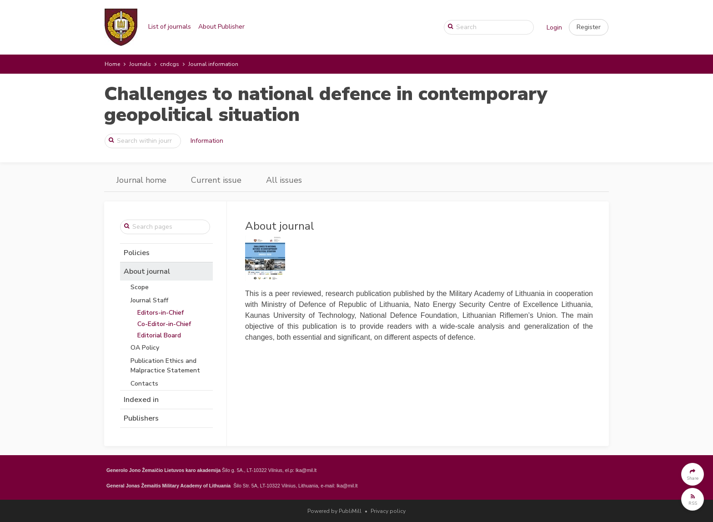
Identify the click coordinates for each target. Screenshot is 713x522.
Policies (137, 253)
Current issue (216, 180)
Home (112, 64)
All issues (284, 180)
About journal (147, 271)
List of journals (169, 26)
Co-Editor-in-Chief (164, 324)
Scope (140, 287)
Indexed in (141, 400)
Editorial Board (159, 335)
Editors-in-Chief (160, 312)
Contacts (144, 383)
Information (207, 140)
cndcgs (169, 64)
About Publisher (221, 26)
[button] (588, 27)
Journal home (141, 180)
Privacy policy (388, 511)
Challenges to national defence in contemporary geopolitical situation (325, 104)
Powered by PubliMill (334, 511)
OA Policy (145, 347)
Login (554, 27)
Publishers (141, 418)
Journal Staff (149, 300)
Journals (140, 64)
